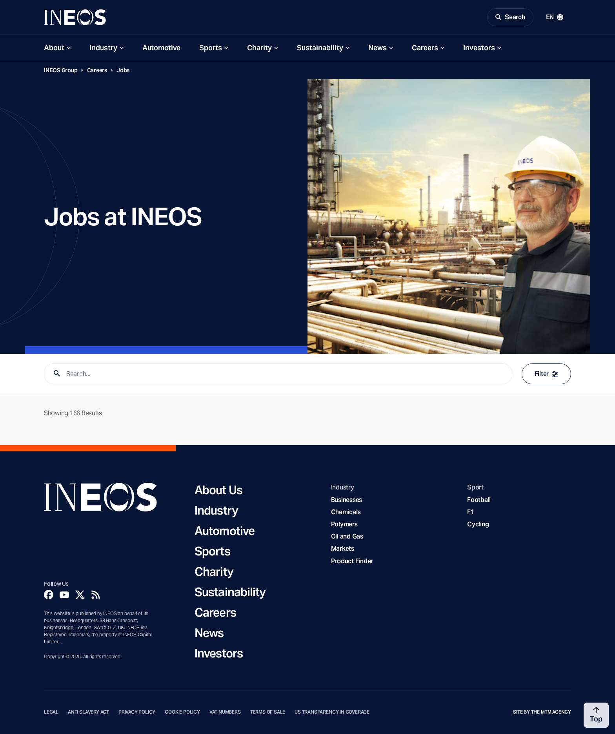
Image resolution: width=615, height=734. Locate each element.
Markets (342, 548)
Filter (546, 374)
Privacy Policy (136, 712)
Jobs (122, 70)
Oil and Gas (347, 536)
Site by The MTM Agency (542, 712)
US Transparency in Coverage (332, 712)
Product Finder (352, 561)
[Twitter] (80, 594)
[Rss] (95, 594)
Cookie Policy (182, 712)
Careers (425, 47)
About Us (218, 490)
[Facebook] (48, 594)
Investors (479, 47)
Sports (210, 47)
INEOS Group (61, 70)
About (54, 47)
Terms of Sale (268, 712)
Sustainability (320, 47)
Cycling (478, 524)
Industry (103, 47)
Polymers (344, 524)
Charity (259, 47)
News (377, 47)
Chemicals (346, 512)
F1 (470, 512)
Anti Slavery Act (88, 712)
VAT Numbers (225, 712)
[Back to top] (596, 715)
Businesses (346, 500)
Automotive (161, 47)
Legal (51, 712)
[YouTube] (64, 594)
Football (479, 500)
